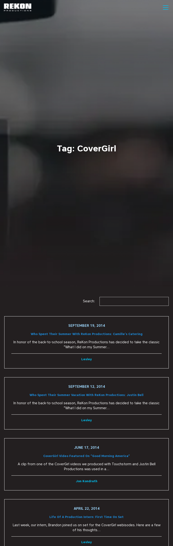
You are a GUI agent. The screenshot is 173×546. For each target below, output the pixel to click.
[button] (165, 7)
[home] (18, 7)
